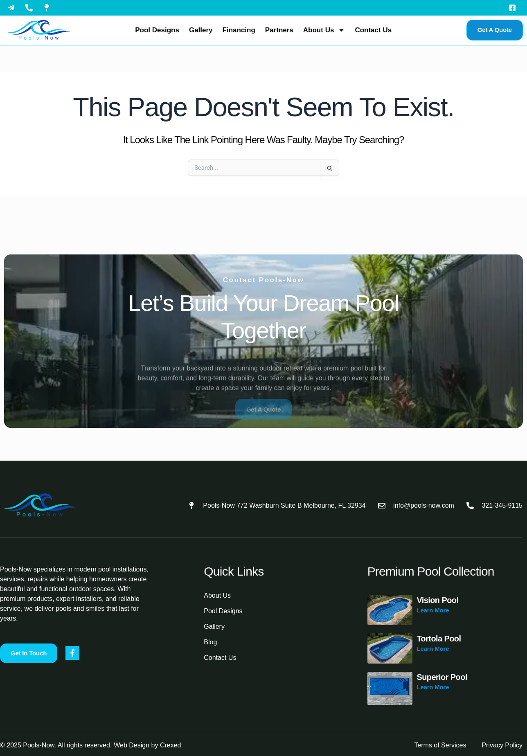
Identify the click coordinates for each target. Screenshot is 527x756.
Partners (279, 30)
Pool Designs (157, 30)
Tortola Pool (439, 638)
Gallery (201, 30)
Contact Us (373, 30)
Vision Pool (437, 600)
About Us (324, 30)
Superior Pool (442, 677)
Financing (239, 30)
